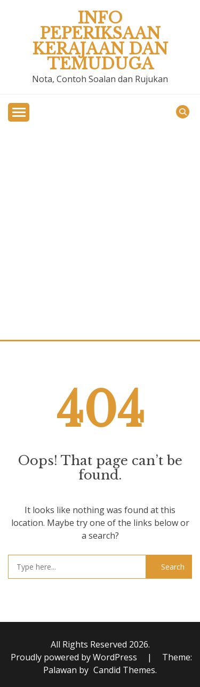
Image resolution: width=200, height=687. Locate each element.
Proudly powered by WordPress (75, 657)
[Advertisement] (100, 234)
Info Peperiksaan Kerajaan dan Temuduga (100, 41)
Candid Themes (124, 670)
